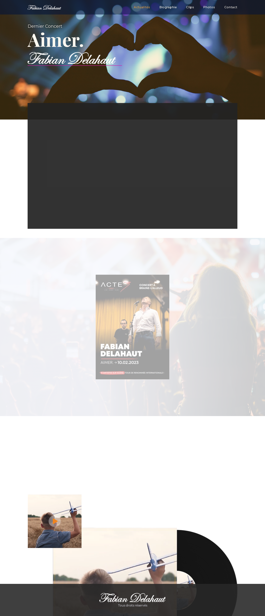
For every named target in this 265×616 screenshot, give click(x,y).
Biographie (168, 7)
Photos (209, 7)
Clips (190, 7)
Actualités (142, 7)
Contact (230, 7)
